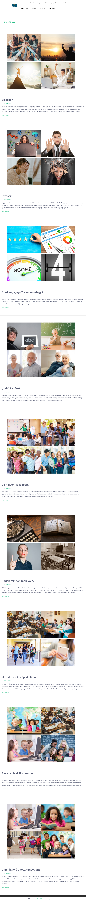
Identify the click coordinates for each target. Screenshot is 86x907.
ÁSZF (58, 899)
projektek (46, 3)
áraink (29, 3)
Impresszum (52, 899)
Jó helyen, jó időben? (18, 484)
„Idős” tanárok (13, 388)
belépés (67, 3)
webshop (23, 3)
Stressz (7, 196)
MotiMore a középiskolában (22, 677)
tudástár (38, 3)
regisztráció (60, 3)
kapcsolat (23, 8)
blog (33, 3)
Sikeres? (8, 100)
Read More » (5, 115)
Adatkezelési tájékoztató (39, 899)
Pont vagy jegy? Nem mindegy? (26, 292)
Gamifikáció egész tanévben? (24, 869)
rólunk (54, 3)
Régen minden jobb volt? (21, 581)
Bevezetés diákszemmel (20, 773)
